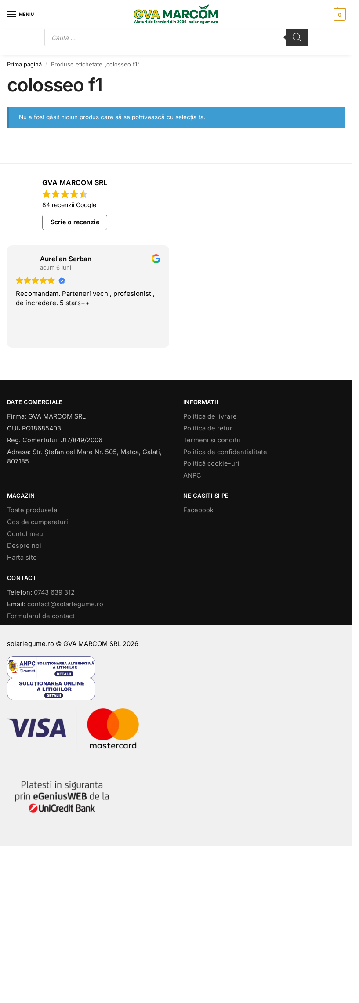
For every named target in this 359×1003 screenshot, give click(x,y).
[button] (338, 14)
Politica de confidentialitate (225, 452)
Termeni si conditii (211, 440)
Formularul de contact (41, 616)
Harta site (22, 558)
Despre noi (24, 546)
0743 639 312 (54, 592)
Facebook (198, 510)
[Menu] (20, 14)
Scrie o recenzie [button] (75, 222)
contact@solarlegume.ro (65, 604)
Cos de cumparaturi (37, 522)
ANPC (192, 475)
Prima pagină (24, 64)
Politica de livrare (210, 416)
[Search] (297, 37)
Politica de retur (207, 428)
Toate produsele (32, 510)
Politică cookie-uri (211, 463)
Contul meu (25, 534)
